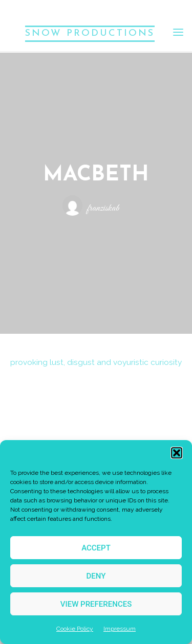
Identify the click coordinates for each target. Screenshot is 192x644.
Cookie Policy (74, 628)
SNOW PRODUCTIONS (90, 33)
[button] (177, 453)
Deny (96, 576)
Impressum (119, 628)
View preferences (96, 604)
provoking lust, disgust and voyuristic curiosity (96, 362)
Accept (96, 548)
